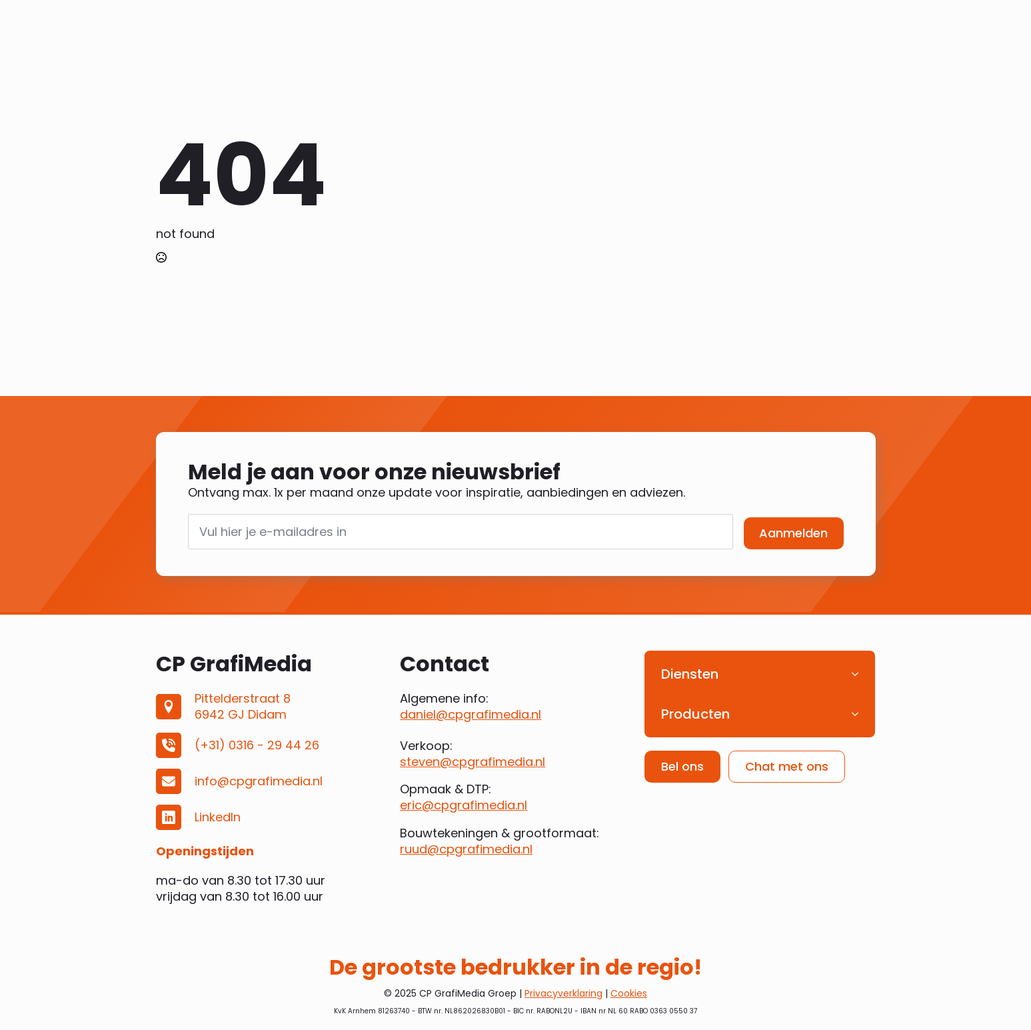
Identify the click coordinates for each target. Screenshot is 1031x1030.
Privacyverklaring (563, 993)
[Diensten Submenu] (859, 674)
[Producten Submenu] (859, 714)
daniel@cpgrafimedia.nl (470, 714)
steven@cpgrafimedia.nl (472, 761)
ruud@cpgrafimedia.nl (466, 849)
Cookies (628, 993)
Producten (695, 714)
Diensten (689, 674)
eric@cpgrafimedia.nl (463, 805)
